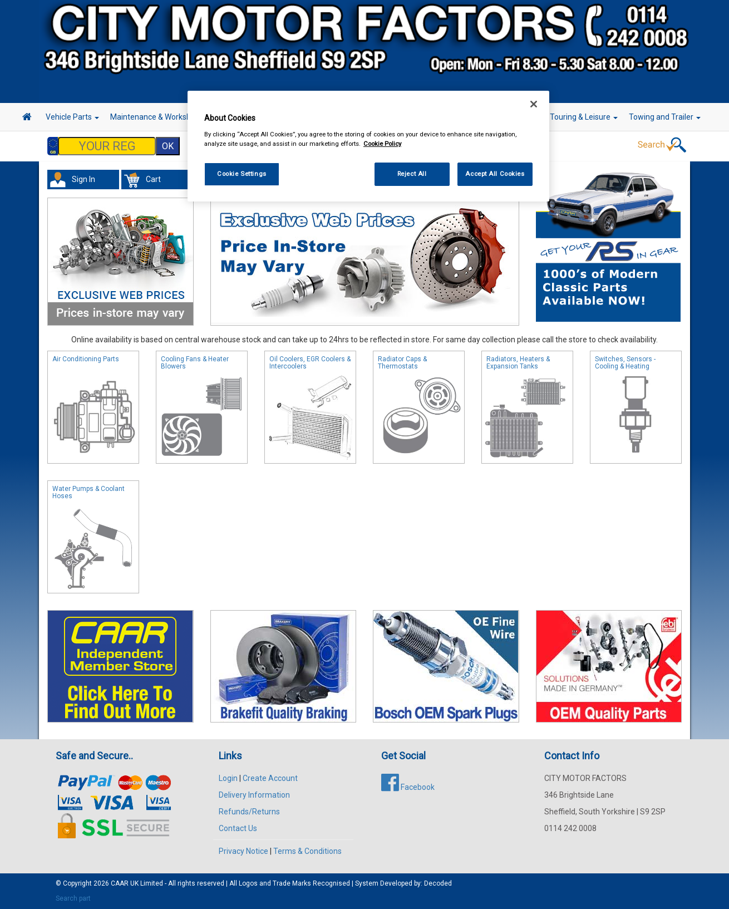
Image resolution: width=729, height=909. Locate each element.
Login (228, 778)
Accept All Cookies (494, 174)
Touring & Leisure (584, 116)
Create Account (270, 778)
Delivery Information (254, 794)
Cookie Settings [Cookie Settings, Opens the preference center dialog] (242, 174)
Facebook (408, 787)
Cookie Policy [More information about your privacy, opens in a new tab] (382, 144)
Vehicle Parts (72, 116)
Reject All (412, 174)
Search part (73, 898)
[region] (368, 146)
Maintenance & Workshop (158, 116)
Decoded (438, 883)
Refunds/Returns (249, 811)
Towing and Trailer (665, 116)
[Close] (533, 104)
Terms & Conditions (307, 851)
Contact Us (238, 828)
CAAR (120, 883)
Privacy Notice (243, 851)
